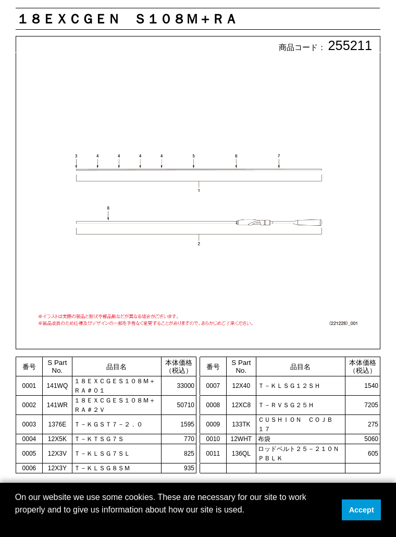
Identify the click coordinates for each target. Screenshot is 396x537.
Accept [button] (361, 510)
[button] (16, 523)
